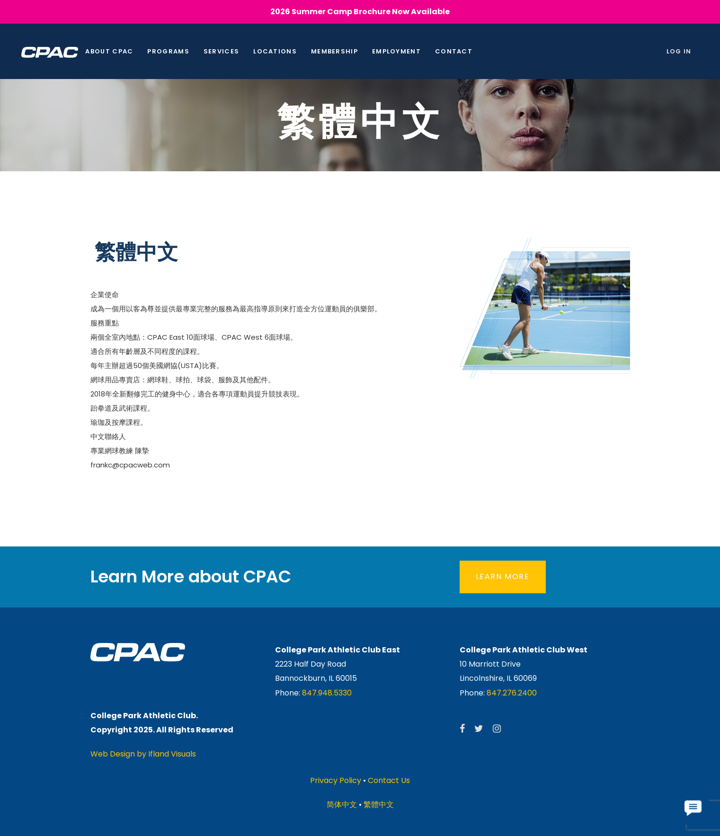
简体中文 (342, 804)
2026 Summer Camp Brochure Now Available (360, 11)
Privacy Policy (335, 780)
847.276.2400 (512, 692)
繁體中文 (379, 804)
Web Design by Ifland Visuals (143, 753)
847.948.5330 (327, 692)
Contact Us (389, 780)
